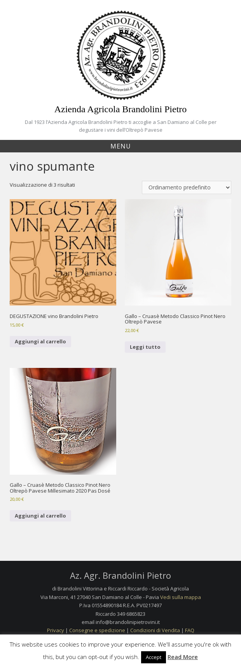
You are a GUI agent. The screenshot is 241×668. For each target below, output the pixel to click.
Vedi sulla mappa (180, 597)
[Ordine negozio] (186, 187)
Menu (120, 146)
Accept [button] (153, 657)
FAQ (189, 630)
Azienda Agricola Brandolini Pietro (120, 109)
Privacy (55, 630)
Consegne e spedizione (97, 630)
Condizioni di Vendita (155, 630)
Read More (183, 657)
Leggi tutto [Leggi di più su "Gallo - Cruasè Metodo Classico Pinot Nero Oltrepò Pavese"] (145, 346)
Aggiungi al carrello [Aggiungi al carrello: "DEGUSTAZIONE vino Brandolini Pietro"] (40, 341)
